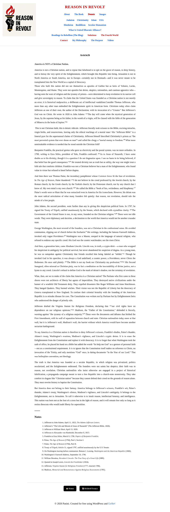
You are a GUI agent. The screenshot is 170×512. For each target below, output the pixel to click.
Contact (64, 40)
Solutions (92, 35)
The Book (79, 14)
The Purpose (97, 40)
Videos (110, 40)
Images (102, 14)
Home (70, 488)
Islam (94, 20)
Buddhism (81, 25)
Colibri (111, 503)
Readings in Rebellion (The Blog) (68, 35)
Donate (91, 14)
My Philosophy (79, 40)
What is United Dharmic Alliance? (85, 30)
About (67, 14)
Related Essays (90, 488)
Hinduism (68, 25)
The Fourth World (109, 35)
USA (101, 20)
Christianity (82, 20)
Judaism (70, 20)
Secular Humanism (97, 25)
